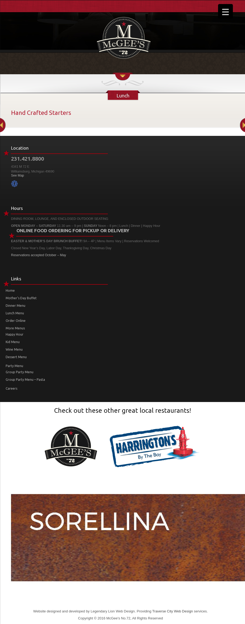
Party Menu (14, 366)
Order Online (16, 320)
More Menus (15, 328)
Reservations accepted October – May (38, 255)
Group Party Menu (19, 372)
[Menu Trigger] (225, 11)
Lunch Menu (15, 313)
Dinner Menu (15, 305)
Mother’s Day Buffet (21, 298)
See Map (17, 175)
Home (10, 290)
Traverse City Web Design (172, 611)
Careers (11, 388)
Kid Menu (13, 342)
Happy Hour (14, 334)
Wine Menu (14, 349)
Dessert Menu (16, 357)
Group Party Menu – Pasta (25, 379)
